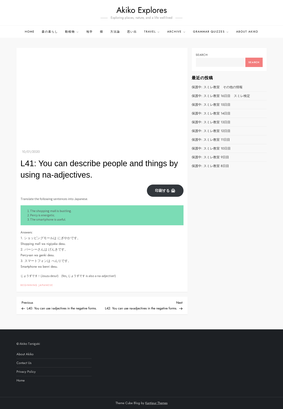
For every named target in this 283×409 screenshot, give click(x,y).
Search (202, 55)
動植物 (72, 32)
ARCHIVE (176, 32)
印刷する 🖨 (165, 190)
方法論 (115, 32)
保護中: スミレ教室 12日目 (211, 131)
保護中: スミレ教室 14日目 (211, 113)
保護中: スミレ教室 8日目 (210, 166)
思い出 (132, 32)
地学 (89, 32)
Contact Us (23, 363)
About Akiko (247, 32)
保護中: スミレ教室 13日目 (211, 122)
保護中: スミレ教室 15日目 (211, 104)
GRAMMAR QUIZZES (211, 32)
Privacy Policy (26, 371)
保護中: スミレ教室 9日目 (210, 157)
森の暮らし (50, 32)
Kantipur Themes (156, 403)
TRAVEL (152, 32)
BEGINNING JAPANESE (37, 285)
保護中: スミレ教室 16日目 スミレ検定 (221, 95)
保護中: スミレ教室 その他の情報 (217, 87)
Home (30, 32)
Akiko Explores (141, 10)
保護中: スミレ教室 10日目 (211, 148)
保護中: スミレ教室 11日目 (211, 139)
